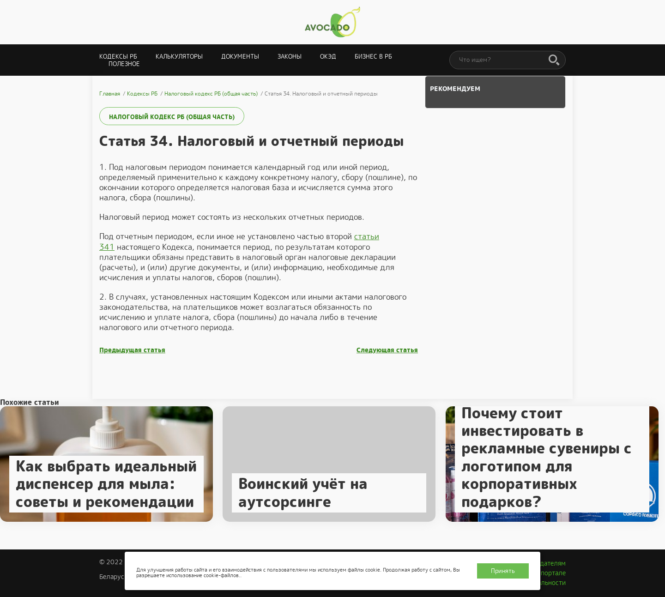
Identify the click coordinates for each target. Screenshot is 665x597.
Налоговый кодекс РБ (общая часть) (172, 117)
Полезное (124, 64)
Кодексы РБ (118, 56)
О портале (550, 573)
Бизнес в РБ (373, 56)
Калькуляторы (179, 56)
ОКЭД (328, 56)
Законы (290, 56)
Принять (503, 571)
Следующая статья (387, 350)
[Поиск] (554, 60)
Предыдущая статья (132, 350)
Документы (240, 56)
